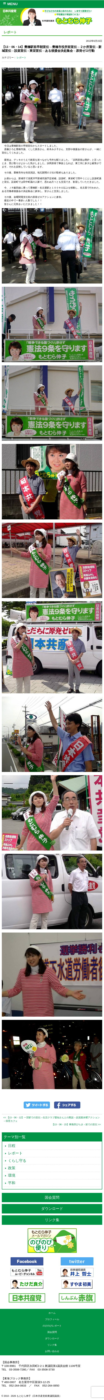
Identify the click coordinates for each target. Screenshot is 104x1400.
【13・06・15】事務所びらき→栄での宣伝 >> (76, 1124)
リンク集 (52, 1220)
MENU (10, 3)
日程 (11, 1146)
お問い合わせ (52, 1351)
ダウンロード (52, 1209)
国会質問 (52, 1197)
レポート (21, 57)
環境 (11, 1175)
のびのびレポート (52, 1325)
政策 (11, 1168)
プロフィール (52, 1319)
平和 (11, 1183)
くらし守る (17, 1161)
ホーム (52, 1313)
